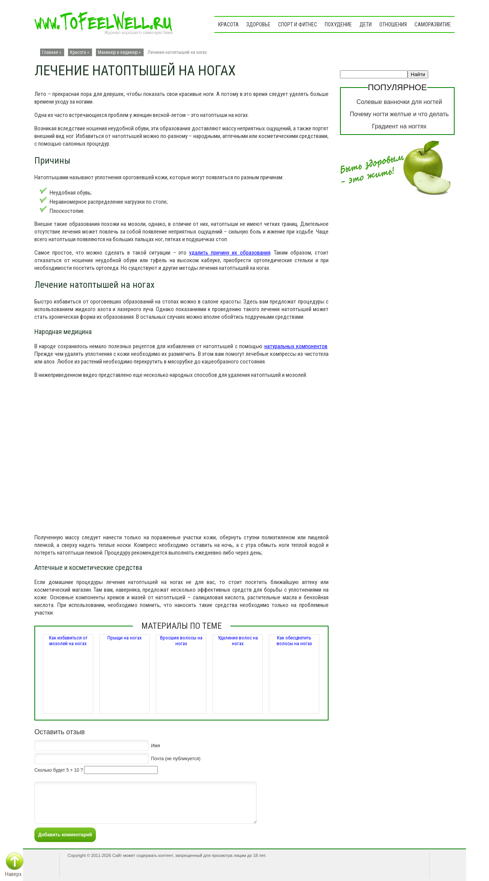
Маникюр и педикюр (118, 52)
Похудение (338, 24)
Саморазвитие (433, 24)
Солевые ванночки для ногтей (399, 102)
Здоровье (258, 24)
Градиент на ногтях (399, 126)
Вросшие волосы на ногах (181, 640)
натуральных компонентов (295, 346)
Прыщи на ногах (124, 638)
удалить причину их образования (229, 252)
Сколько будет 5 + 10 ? (58, 770)
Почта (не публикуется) (175, 758)
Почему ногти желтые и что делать (399, 114)
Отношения (393, 24)
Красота (228, 24)
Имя (155, 745)
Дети (365, 24)
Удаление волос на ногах (238, 640)
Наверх (13, 874)
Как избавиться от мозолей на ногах (68, 640)
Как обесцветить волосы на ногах (294, 640)
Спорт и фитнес (297, 24)
